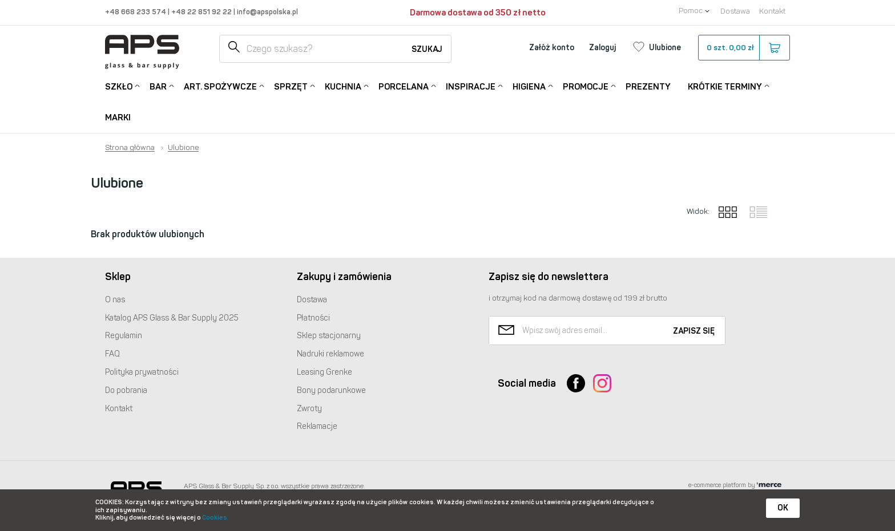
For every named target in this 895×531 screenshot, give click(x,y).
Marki (118, 117)
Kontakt (772, 11)
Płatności (313, 318)
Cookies (214, 517)
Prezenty (648, 87)
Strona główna (130, 148)
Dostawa (735, 11)
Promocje (585, 86)
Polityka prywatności (142, 372)
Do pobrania (126, 390)
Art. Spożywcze (220, 86)
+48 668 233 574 (136, 11)
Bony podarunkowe (331, 390)
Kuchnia (343, 86)
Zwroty (309, 409)
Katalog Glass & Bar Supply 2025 (172, 318)
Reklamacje (317, 426)
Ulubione (183, 148)
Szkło (118, 86)
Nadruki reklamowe (330, 354)
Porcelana (403, 86)
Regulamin (123, 336)
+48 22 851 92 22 (202, 11)
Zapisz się (694, 331)
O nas (115, 300)
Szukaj (427, 49)
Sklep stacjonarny (329, 336)
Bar (158, 86)
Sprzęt (291, 86)
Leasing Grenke (324, 372)
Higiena (529, 86)
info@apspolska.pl (266, 11)
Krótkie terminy (725, 86)
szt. (743, 48)
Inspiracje (470, 86)
